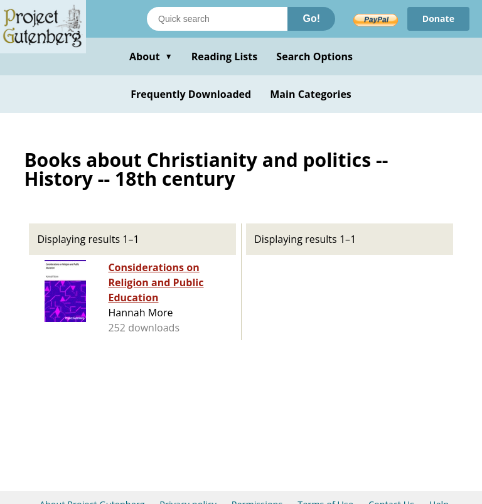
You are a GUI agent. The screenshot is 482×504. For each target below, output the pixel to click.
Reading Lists (224, 56)
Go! (311, 18)
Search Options (314, 56)
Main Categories (310, 94)
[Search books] (217, 19)
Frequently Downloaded (191, 94)
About (151, 56)
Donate (438, 18)
